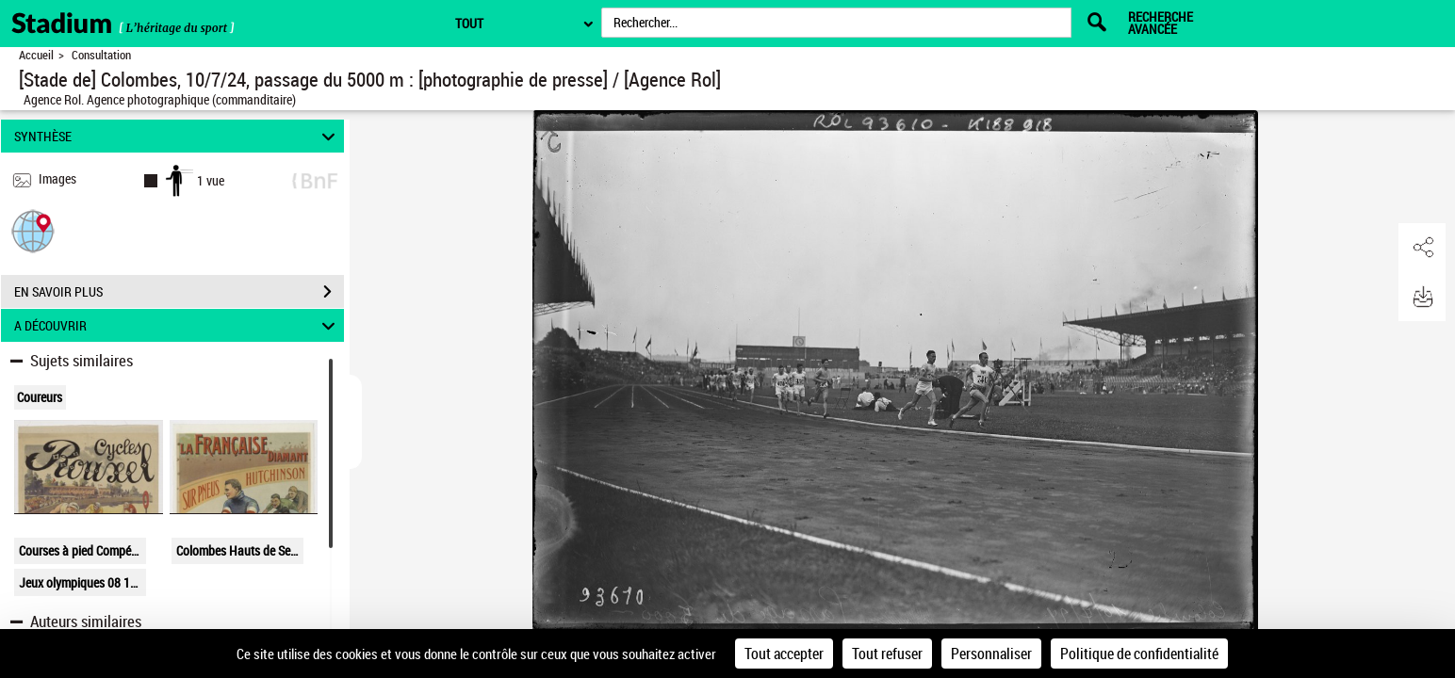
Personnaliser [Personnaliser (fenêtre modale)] (991, 653)
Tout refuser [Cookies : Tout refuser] (887, 653)
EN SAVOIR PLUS (179, 292)
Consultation (101, 55)
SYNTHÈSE (177, 136)
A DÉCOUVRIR (177, 325)
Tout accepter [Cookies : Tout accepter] (784, 653)
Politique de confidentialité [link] (1139, 653)
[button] (33, 230)
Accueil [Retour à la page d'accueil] (36, 55)
